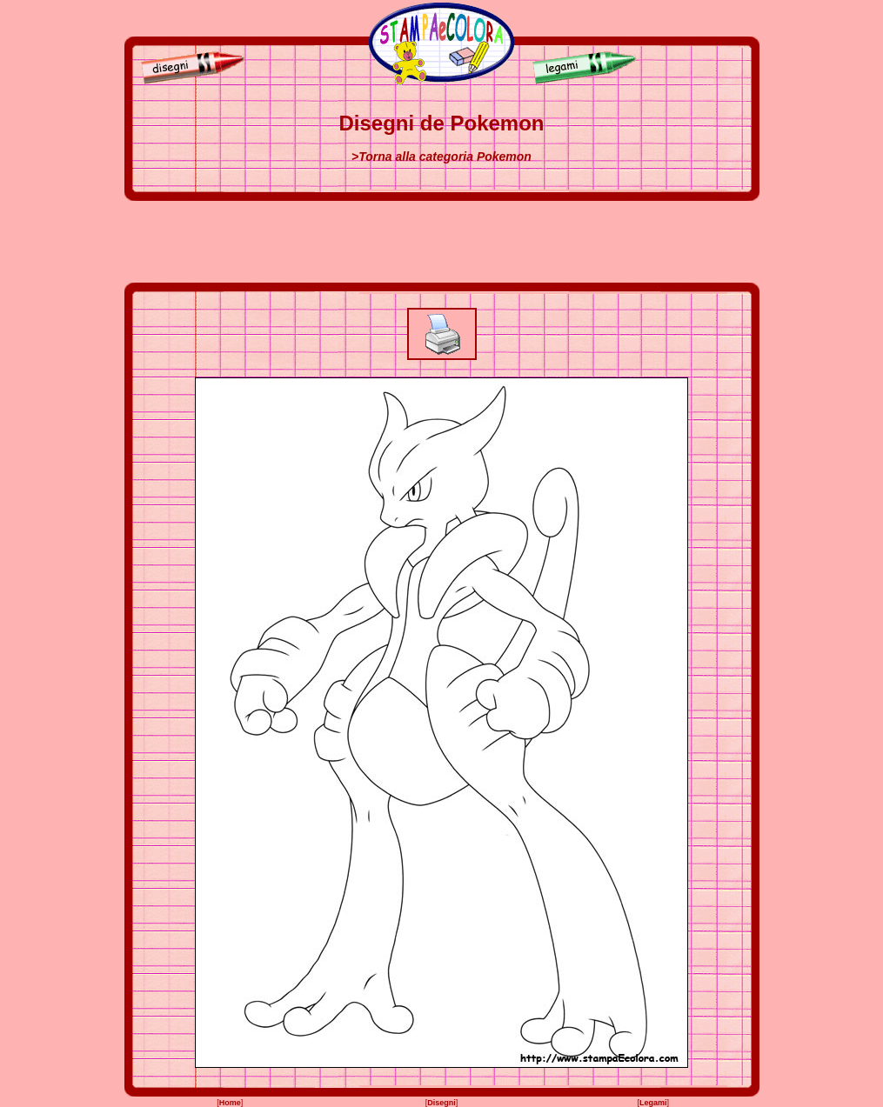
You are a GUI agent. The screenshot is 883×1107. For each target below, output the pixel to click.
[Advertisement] (442, 242)
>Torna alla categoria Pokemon (441, 156)
